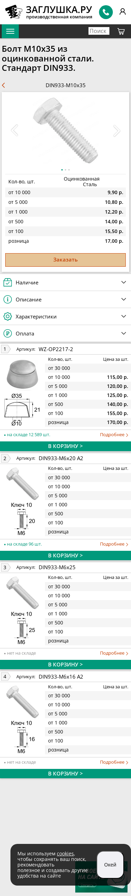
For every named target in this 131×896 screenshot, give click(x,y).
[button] (116, 130)
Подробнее (114, 434)
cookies (65, 853)
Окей (110, 864)
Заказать (65, 259)
